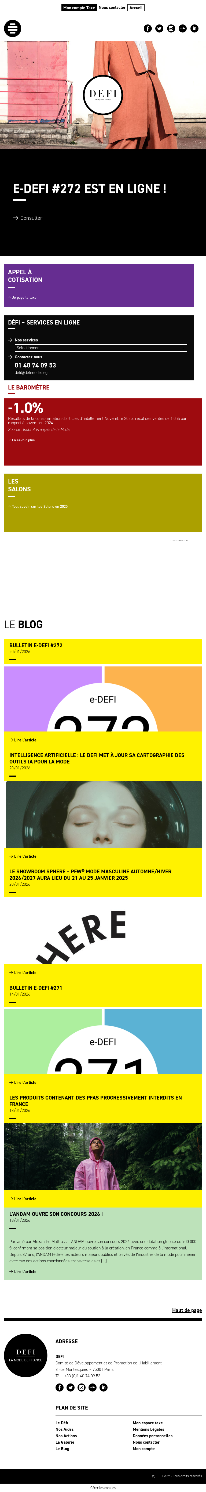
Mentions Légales (148, 1429)
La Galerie (65, 1442)
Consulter (31, 217)
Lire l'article (25, 740)
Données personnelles (152, 1436)
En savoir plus (23, 440)
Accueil (136, 7)
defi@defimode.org (31, 372)
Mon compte (144, 1448)
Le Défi (62, 1423)
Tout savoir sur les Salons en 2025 (40, 506)
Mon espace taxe (148, 1423)
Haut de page (187, 1310)
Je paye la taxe (24, 297)
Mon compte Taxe (79, 7)
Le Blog (62, 1448)
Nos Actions (66, 1436)
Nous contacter (112, 7)
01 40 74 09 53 (35, 365)
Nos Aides (64, 1429)
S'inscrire (180, 542)
